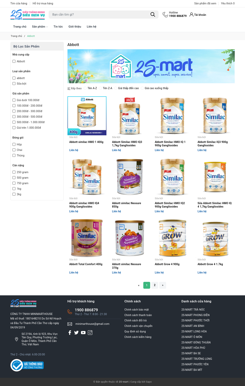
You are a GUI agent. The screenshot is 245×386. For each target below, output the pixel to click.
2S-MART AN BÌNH (193, 325)
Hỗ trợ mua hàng (43, 3)
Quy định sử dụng (135, 331)
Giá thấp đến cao (126, 88)
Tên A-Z (90, 88)
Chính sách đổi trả (135, 320)
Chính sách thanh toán (138, 315)
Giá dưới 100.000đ (28, 100)
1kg (18, 188)
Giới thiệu (75, 26)
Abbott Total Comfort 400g (85, 264)
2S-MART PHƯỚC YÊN (195, 364)
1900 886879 (178, 14)
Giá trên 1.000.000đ (28, 127)
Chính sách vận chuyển (138, 325)
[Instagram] (90, 332)
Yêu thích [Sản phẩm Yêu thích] (228, 3)
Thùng (20, 155)
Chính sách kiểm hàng (137, 336)
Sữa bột (21, 83)
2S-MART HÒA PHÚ (193, 347)
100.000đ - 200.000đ (29, 105)
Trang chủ (19, 26)
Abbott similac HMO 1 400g (86, 141)
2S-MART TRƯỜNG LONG (197, 358)
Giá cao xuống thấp (154, 88)
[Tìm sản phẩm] (103, 14)
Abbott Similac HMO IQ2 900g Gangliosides (170, 205)
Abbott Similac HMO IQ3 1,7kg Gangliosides (127, 143)
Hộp (19, 144)
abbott (20, 78)
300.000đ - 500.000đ (29, 116)
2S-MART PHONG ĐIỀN (196, 315)
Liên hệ (91, 26)
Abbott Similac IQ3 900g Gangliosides (213, 143)
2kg (18, 194)
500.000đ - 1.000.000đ (30, 122)
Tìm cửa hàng (18, 3)
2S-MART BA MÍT (192, 369)
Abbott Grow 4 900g (167, 264)
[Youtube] (83, 332)
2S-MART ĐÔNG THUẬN (196, 342)
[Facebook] (69, 332)
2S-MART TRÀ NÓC (193, 309)
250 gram (22, 172)
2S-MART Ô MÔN (192, 336)
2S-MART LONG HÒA (194, 331)
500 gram (22, 177)
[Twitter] (76, 332)
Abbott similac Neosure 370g (126, 266)
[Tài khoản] (197, 15)
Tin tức (58, 26)
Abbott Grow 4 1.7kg (210, 264)
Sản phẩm (40, 27)
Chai (19, 149)
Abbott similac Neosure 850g (126, 205)
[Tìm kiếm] (153, 14)
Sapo (149, 381)
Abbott (20, 61)
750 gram (22, 183)
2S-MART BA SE (191, 353)
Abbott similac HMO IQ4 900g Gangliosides (84, 205)
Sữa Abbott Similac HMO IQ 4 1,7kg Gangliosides (215, 205)
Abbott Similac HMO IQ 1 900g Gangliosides (170, 143)
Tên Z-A (105, 88)
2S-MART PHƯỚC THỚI (196, 320)
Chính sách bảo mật (136, 309)
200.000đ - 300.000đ (29, 111)
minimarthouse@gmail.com (92, 323)
